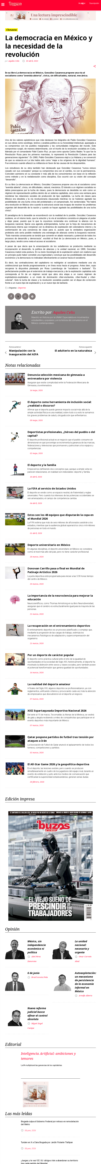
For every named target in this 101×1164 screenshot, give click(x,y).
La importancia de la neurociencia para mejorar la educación (60, 593)
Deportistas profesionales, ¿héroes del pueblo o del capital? (61, 432)
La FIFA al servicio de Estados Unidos (51, 486)
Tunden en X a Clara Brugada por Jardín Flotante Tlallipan (47, 1133)
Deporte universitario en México (48, 542)
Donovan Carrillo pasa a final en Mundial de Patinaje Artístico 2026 (56, 566)
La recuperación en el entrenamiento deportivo (58, 621)
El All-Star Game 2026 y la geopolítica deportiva (58, 758)
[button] (12, 15)
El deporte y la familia (41, 463)
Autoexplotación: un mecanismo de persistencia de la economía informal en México (85, 974)
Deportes (22, 288)
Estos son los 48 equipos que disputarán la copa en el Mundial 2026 (60, 513)
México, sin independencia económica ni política (36, 940)
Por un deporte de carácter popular (50, 650)
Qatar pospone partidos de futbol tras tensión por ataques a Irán (60, 733)
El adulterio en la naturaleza (73, 350)
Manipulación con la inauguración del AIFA (23, 352)
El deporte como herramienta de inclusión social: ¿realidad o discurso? (59, 402)
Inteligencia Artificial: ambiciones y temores (41, 1046)
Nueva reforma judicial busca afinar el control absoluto (37, 1005)
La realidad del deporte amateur (48, 679)
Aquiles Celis (14, 61)
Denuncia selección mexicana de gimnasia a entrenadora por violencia (56, 375)
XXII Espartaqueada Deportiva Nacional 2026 (56, 705)
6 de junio (33, 966)
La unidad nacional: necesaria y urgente (82, 940)
